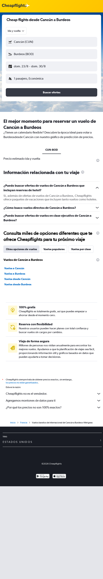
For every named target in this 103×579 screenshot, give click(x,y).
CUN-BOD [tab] (51, 149)
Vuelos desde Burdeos (17, 375)
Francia (23, 515)
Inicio (13, 515)
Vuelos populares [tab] (54, 340)
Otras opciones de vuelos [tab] (21, 340)
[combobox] (16, 31)
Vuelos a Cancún (14, 359)
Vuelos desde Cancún (17, 370)
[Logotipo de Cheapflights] (14, 6)
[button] (51, 42)
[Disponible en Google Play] (43, 569)
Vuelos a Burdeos (14, 365)
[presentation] (98, 160)
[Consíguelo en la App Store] (59, 569)
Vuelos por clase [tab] (81, 340)
